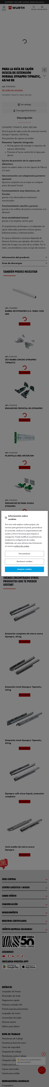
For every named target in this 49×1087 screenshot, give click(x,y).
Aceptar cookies (24, 569)
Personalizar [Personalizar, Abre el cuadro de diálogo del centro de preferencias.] (24, 554)
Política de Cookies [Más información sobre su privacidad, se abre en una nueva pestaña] (21, 546)
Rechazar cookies (24, 561)
